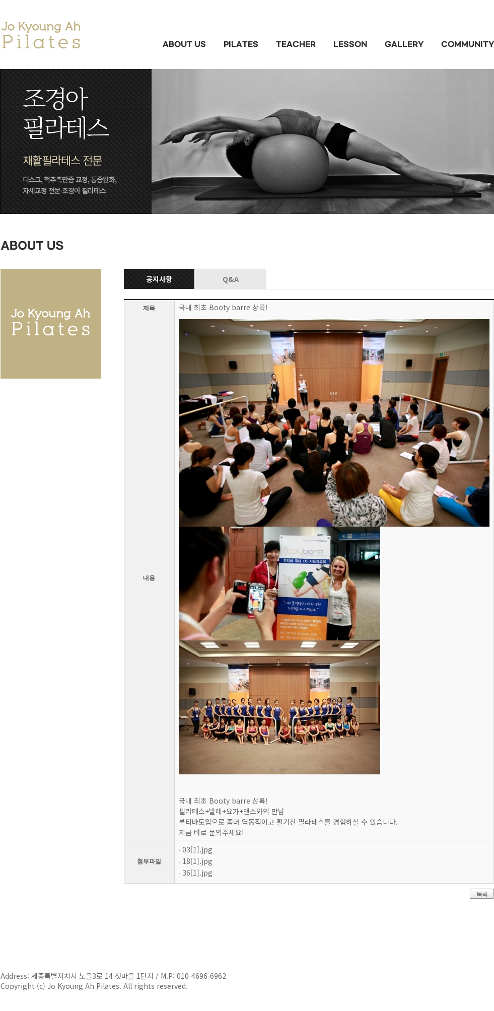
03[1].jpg (197, 849)
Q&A (231, 279)
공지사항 (159, 279)
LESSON (350, 44)
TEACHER (296, 44)
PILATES (241, 44)
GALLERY (404, 44)
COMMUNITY (467, 44)
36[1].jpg (197, 873)
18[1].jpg (197, 861)
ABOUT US (184, 44)
